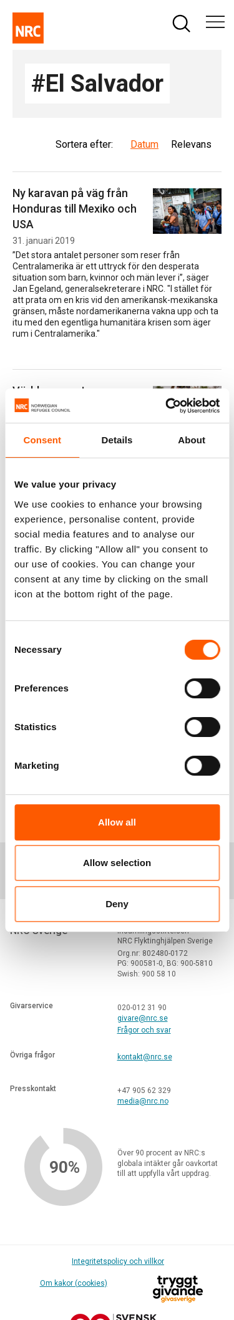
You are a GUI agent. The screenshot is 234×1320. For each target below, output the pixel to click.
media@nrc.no (142, 1101)
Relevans (191, 144)
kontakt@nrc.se (144, 1057)
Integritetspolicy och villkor (118, 1261)
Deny (117, 903)
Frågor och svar (144, 1030)
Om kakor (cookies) (73, 1283)
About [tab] (191, 440)
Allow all (117, 822)
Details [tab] (117, 440)
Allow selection (117, 862)
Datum (144, 144)
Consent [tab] (42, 440)
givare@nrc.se (142, 1018)
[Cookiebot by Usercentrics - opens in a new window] (167, 406)
